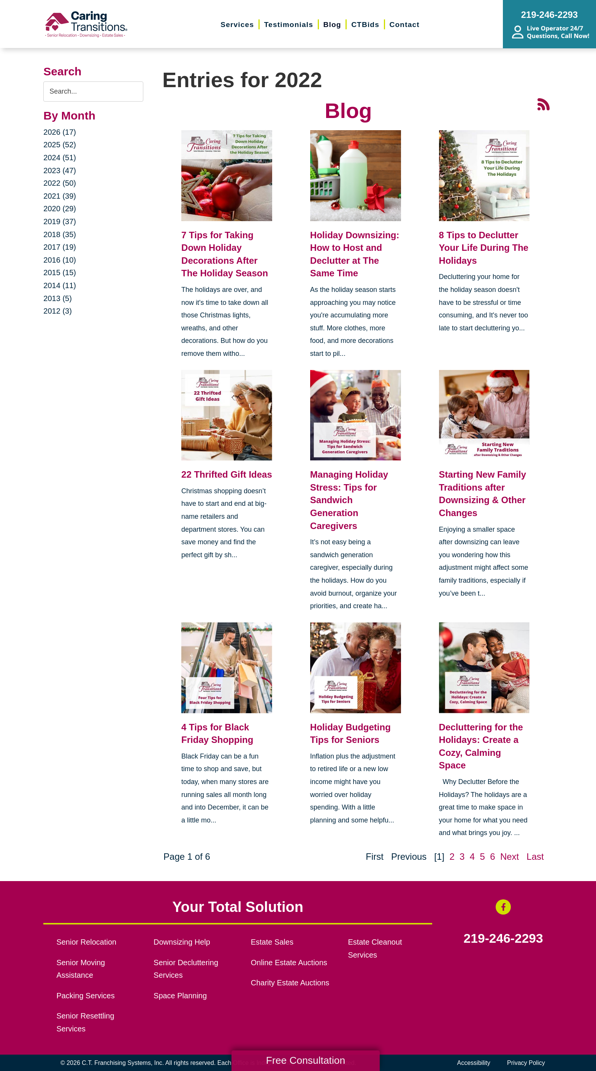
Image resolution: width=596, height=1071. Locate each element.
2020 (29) (59, 208)
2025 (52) (59, 144)
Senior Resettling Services (85, 1022)
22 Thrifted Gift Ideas (226, 474)
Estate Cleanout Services (375, 948)
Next (509, 856)
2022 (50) (59, 183)
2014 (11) (59, 285)
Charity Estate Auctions (290, 983)
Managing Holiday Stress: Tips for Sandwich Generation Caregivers (349, 500)
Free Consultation (305, 1060)
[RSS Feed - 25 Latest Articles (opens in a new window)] (543, 104)
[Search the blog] (93, 91)
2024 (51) (59, 157)
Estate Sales (272, 942)
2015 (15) (59, 272)
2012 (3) (57, 311)
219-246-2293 (503, 938)
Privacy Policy (526, 1063)
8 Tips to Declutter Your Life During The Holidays (484, 248)
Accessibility (473, 1063)
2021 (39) (59, 196)
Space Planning (180, 995)
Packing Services (85, 995)
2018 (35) (59, 234)
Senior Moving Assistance (80, 969)
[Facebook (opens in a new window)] (503, 907)
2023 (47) (59, 170)
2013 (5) (57, 298)
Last (535, 856)
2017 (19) (59, 247)
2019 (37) (59, 221)
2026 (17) (59, 132)
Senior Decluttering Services (186, 969)
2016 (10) (59, 260)
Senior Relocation (86, 942)
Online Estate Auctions (289, 962)
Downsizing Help (182, 942)
